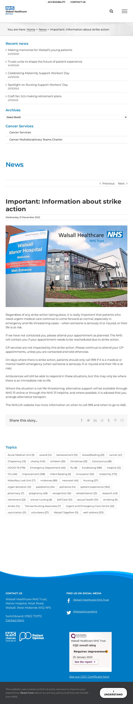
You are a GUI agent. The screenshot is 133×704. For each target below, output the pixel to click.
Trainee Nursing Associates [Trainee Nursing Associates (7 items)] (43, 506)
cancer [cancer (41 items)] (115, 454)
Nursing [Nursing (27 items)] (90, 480)
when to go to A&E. (113, 405)
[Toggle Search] (111, 11)
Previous (108, 183)
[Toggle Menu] (124, 11)
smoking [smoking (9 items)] (110, 499)
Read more (27, 692)
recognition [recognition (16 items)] (61, 493)
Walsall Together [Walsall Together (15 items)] (66, 512)
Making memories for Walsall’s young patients (40, 50)
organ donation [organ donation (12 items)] (19, 486)
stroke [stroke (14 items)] (14, 506)
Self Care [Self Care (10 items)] (64, 499)
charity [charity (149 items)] (38, 461)
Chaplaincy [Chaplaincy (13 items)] (17, 461)
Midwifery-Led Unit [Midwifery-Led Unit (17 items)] (22, 480)
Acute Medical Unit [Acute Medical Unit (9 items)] (21, 454)
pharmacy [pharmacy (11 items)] (16, 493)
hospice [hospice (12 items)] (114, 467)
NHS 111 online (15, 392)
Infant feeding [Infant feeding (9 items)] (60, 474)
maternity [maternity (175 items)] (108, 474)
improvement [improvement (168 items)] (33, 474)
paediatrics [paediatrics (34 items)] (45, 486)
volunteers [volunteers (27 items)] (40, 512)
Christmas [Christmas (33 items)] (78, 461)
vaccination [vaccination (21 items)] (17, 512)
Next (121, 183)
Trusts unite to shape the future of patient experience (45, 61)
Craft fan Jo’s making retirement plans (34, 96)
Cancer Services (20, 132)
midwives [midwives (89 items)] (48, 480)
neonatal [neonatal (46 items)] (70, 480)
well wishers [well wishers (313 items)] (93, 512)
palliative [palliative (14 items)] (68, 486)
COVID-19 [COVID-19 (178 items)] (16, 467)
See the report (83, 661)
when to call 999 (81, 405)
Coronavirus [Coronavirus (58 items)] (102, 461)
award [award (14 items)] (45, 454)
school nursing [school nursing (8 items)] (41, 499)
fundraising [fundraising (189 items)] (92, 467)
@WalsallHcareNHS (85, 611)
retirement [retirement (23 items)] (17, 499)
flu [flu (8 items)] (73, 467)
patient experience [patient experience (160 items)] (95, 486)
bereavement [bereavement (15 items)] (67, 454)
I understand (113, 693)
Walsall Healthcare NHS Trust (91, 599)
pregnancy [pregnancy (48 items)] (38, 493)
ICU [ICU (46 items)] (12, 474)
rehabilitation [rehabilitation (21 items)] (86, 493)
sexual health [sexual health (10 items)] (87, 499)
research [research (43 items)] (110, 493)
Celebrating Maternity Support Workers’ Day (38, 73)
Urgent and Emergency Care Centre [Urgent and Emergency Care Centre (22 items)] (90, 506)
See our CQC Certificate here (89, 676)
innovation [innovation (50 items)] (85, 474)
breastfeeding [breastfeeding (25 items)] (93, 454)
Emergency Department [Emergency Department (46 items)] (48, 467)
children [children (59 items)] (57, 461)
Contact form (15, 620)
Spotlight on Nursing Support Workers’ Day (38, 84)
